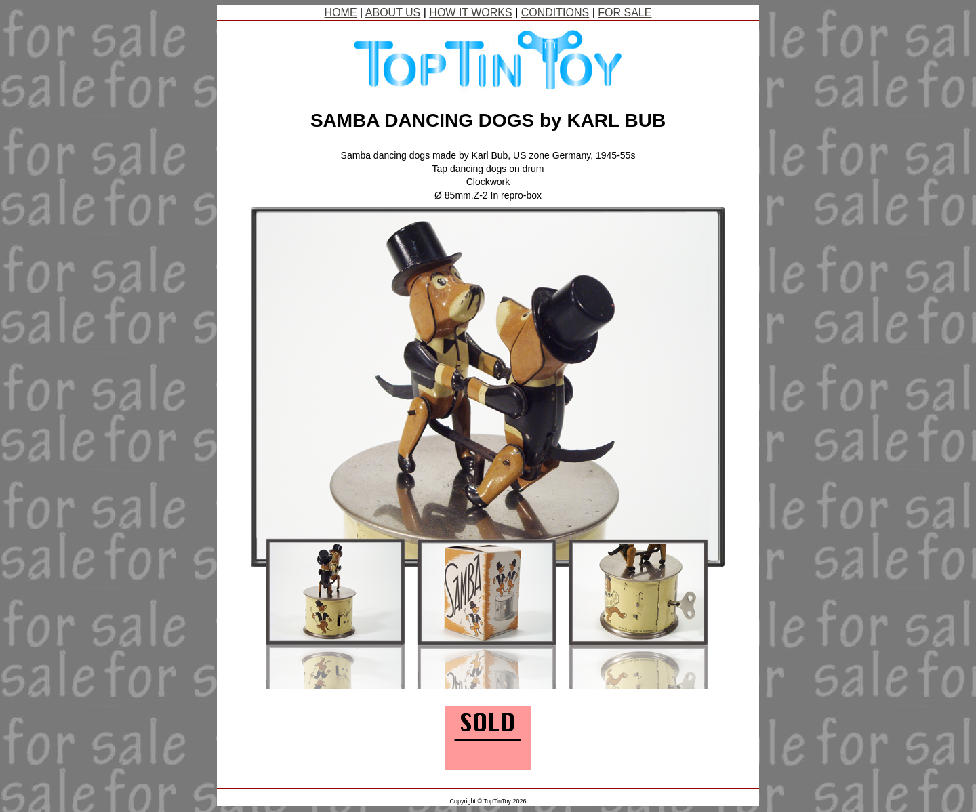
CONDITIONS (555, 12)
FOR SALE (624, 12)
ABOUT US (393, 12)
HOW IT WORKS (470, 12)
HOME (341, 12)
